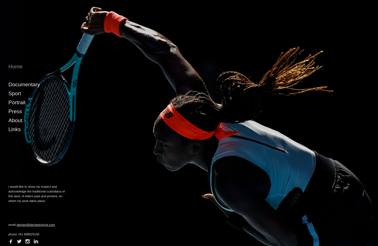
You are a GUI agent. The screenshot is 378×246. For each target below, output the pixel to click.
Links (14, 129)
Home (15, 66)
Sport (14, 93)
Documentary (24, 84)
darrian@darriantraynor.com (36, 224)
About (15, 120)
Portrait (16, 102)
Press (15, 111)
